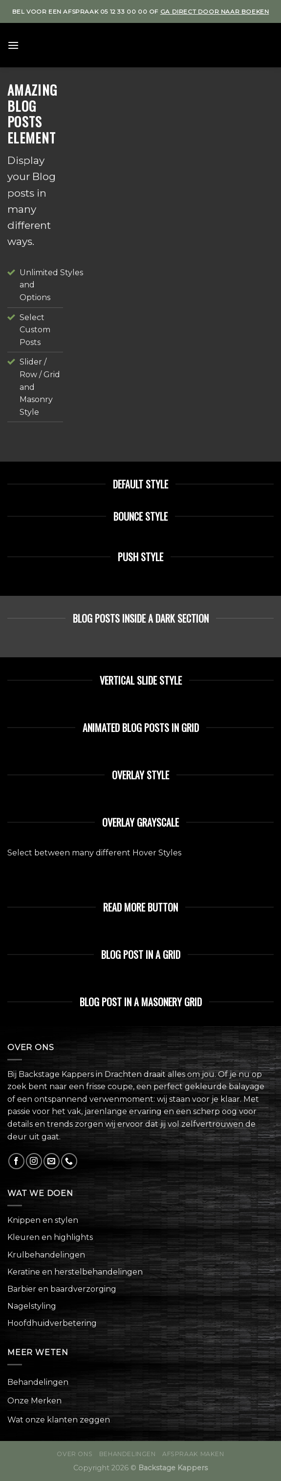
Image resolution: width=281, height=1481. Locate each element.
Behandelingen (37, 1382)
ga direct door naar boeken (214, 11)
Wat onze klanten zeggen (58, 1419)
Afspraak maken (193, 1454)
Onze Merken (34, 1400)
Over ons (74, 1454)
